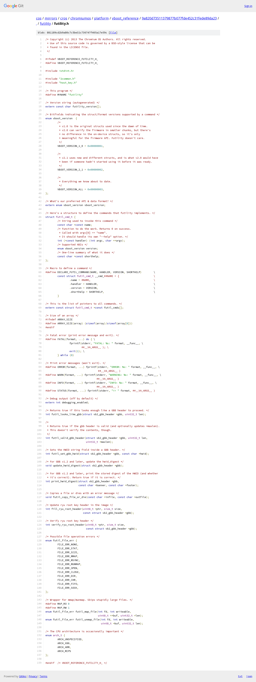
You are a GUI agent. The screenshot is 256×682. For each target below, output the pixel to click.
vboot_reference (125, 18)
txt (240, 676)
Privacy (33, 676)
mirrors (51, 18)
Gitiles (22, 676)
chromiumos (80, 18)
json (249, 676)
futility (45, 23)
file (113, 32)
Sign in (248, 6)
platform (101, 18)
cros (63, 18)
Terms (43, 676)
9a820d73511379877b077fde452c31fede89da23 (179, 18)
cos (39, 18)
